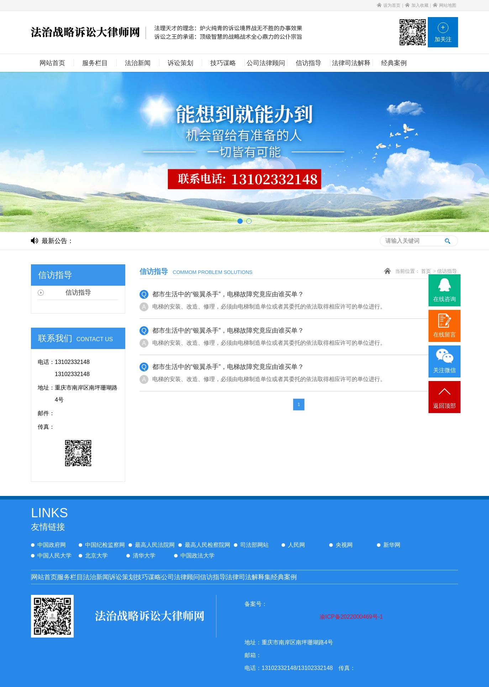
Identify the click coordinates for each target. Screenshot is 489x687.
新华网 (388, 545)
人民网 (293, 545)
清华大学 (141, 556)
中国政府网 (48, 545)
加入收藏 (416, 5)
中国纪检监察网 (102, 545)
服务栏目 (70, 577)
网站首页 (44, 577)
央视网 (341, 545)
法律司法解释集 (248, 577)
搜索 (447, 241)
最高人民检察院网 (204, 545)
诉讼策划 (122, 577)
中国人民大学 (51, 556)
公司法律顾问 (180, 577)
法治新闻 (96, 577)
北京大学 (93, 556)
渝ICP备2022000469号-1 (351, 617)
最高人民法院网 (151, 545)
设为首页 (388, 5)
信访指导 (447, 271)
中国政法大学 (194, 556)
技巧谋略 (148, 577)
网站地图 (444, 5)
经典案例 (284, 577)
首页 (426, 271)
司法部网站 (251, 545)
